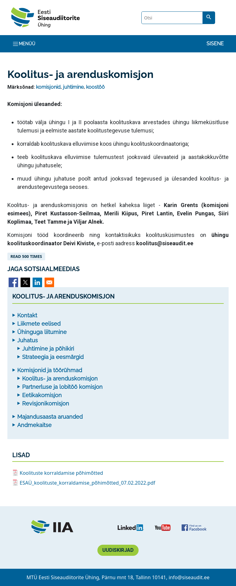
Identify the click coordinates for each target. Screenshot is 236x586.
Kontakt (27, 315)
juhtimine (73, 87)
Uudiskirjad (118, 550)
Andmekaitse (34, 425)
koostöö (95, 87)
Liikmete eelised (39, 323)
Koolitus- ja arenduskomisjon (60, 378)
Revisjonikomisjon (45, 403)
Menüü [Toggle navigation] (23, 44)
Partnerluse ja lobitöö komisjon (62, 387)
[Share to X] (25, 282)
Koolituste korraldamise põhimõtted (61, 473)
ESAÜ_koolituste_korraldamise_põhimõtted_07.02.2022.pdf (87, 482)
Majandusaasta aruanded (50, 416)
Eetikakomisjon (42, 395)
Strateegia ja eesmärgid (53, 357)
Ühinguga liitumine (42, 332)
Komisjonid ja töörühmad (49, 370)
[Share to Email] (49, 282)
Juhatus (27, 340)
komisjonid (48, 87)
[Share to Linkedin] (37, 282)
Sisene (215, 44)
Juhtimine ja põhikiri (48, 348)
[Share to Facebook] (13, 282)
